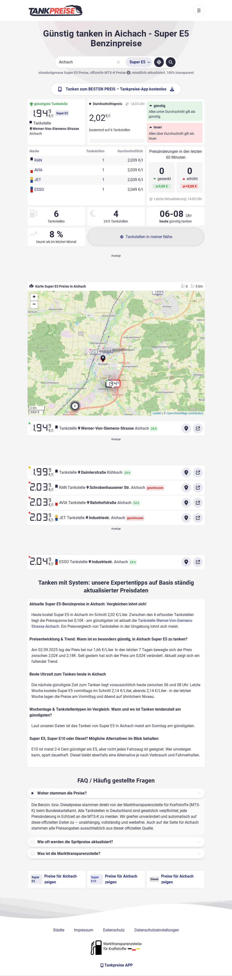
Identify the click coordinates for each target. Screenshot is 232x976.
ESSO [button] (39, 189)
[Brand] (56, 10)
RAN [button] (38, 160)
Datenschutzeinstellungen (156, 930)
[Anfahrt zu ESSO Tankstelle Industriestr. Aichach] (186, 562)
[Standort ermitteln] (159, 62)
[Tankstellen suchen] (171, 62)
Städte (58, 930)
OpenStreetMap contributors (185, 413)
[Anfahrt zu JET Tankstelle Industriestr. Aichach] (186, 518)
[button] (103, 359)
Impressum (83, 930)
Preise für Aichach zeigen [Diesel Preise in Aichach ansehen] (171, 879)
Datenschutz (114, 930)
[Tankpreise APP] (116, 965)
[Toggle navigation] (199, 10)
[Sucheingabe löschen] (118, 62)
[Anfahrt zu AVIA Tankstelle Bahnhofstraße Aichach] (186, 503)
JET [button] (37, 179)
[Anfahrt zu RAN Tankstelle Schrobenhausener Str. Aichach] (186, 488)
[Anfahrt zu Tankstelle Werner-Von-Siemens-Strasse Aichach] (186, 428)
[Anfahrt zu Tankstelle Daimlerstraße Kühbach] (186, 472)
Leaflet (157, 413)
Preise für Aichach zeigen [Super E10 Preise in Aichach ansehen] (113, 879)
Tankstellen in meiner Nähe (146, 236)
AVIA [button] (38, 170)
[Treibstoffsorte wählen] (139, 62)
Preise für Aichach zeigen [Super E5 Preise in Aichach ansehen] (54, 879)
